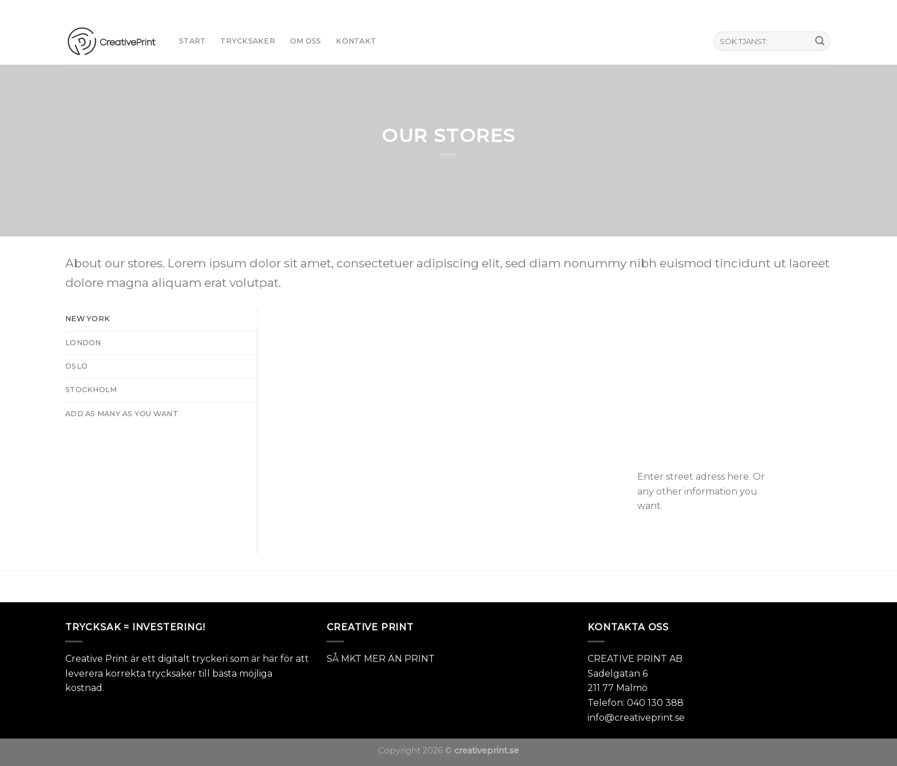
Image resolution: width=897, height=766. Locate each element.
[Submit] (819, 41)
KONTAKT (356, 41)
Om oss (306, 41)
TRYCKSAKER (247, 41)
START (192, 41)
